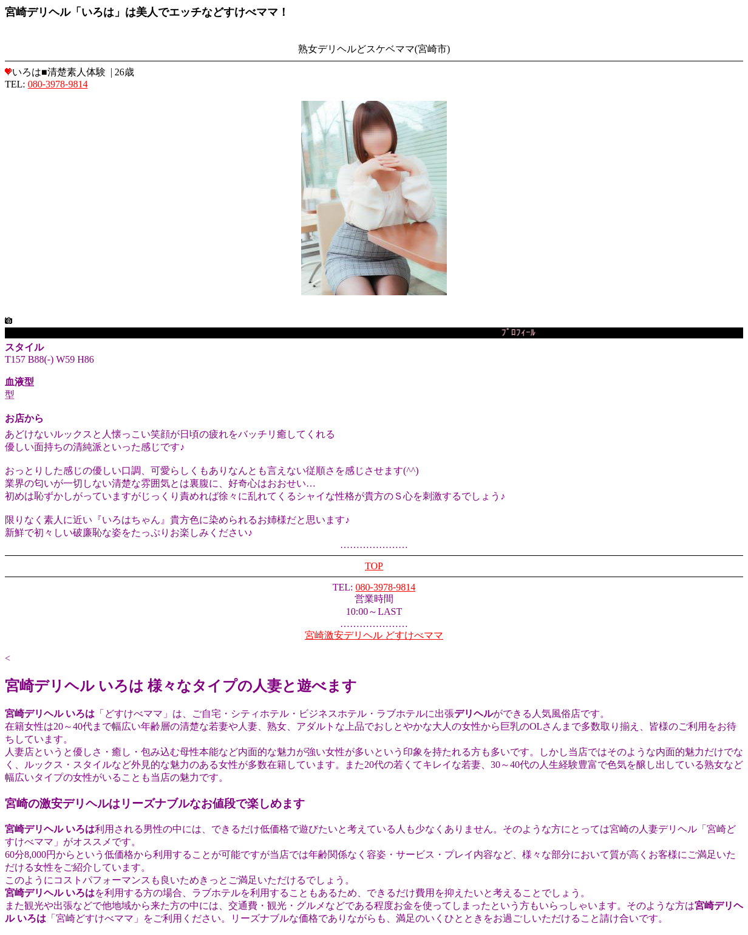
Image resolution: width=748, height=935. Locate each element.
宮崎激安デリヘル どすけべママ (374, 635)
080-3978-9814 (58, 84)
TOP (374, 566)
